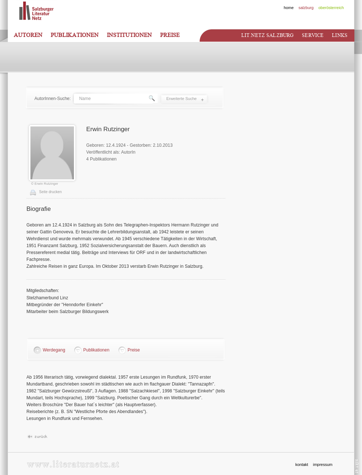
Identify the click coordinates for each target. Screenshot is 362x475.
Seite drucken (50, 192)
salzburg (306, 7)
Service (313, 35)
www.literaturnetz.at (73, 463)
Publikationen (75, 35)
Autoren (28, 35)
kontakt (301, 464)
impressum (323, 464)
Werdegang (54, 350)
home (289, 7)
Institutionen (129, 35)
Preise (170, 35)
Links (340, 35)
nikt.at (357, 466)
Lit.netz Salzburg (267, 35)
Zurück (37, 436)
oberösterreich (331, 7)
